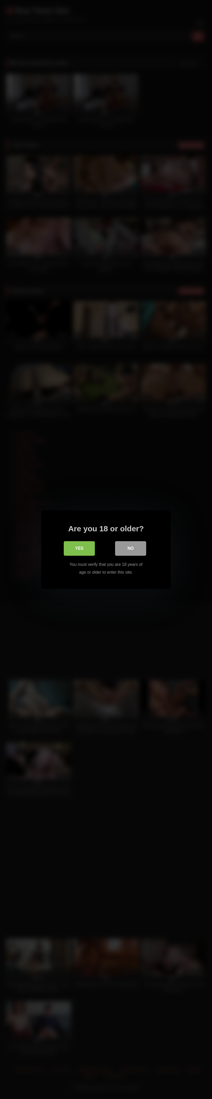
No (131, 548)
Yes (79, 548)
